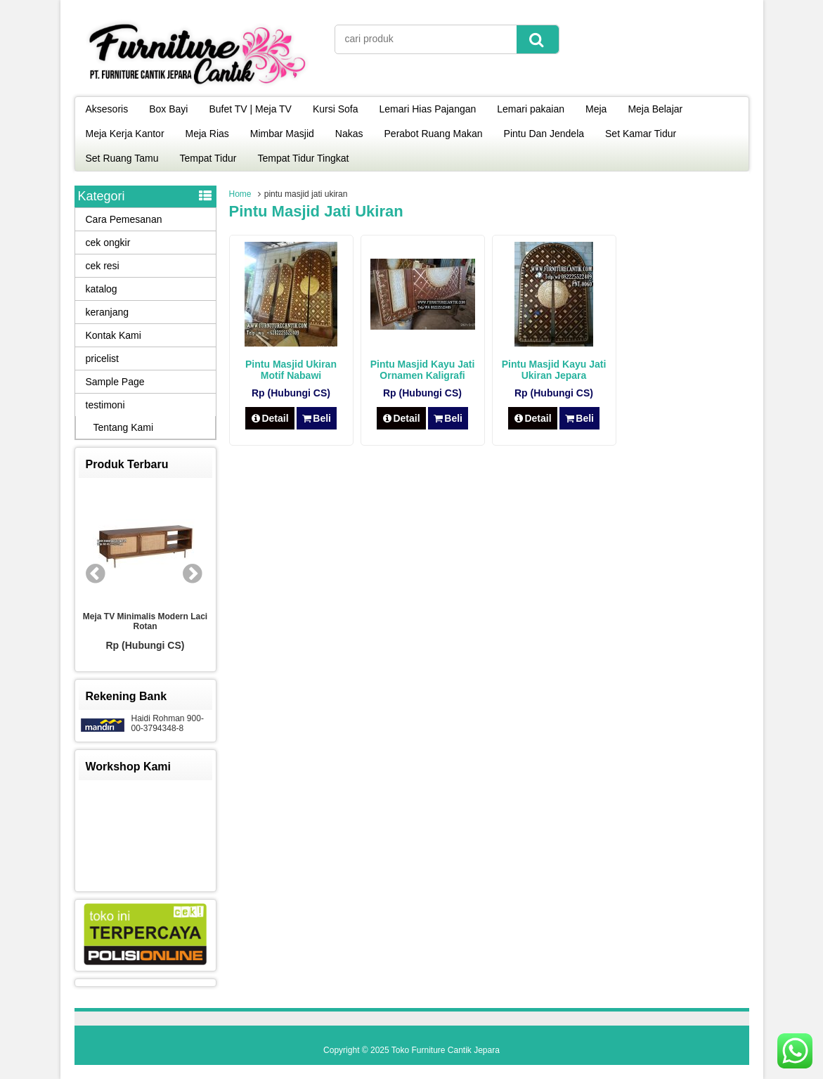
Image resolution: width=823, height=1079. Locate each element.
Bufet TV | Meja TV (250, 109)
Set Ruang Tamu (122, 158)
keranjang (107, 312)
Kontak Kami (113, 335)
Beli (316, 418)
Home (240, 194)
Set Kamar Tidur (640, 133)
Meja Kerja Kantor (125, 133)
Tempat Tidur (208, 158)
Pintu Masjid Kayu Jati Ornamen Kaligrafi (422, 369)
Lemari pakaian (530, 109)
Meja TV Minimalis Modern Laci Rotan (145, 621)
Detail (270, 418)
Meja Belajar (655, 109)
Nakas (349, 133)
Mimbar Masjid (282, 133)
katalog (101, 289)
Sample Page (115, 381)
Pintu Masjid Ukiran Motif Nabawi (291, 369)
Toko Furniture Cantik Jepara (445, 1050)
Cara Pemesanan (124, 219)
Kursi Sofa (335, 109)
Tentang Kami (123, 427)
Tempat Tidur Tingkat (303, 158)
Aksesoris (107, 109)
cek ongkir (108, 242)
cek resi (102, 265)
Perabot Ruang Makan (433, 133)
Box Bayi (168, 109)
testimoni (105, 405)
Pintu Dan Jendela (544, 133)
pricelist (102, 358)
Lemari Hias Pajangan (428, 109)
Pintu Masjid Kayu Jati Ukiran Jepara (554, 369)
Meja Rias (207, 133)
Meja (596, 109)
